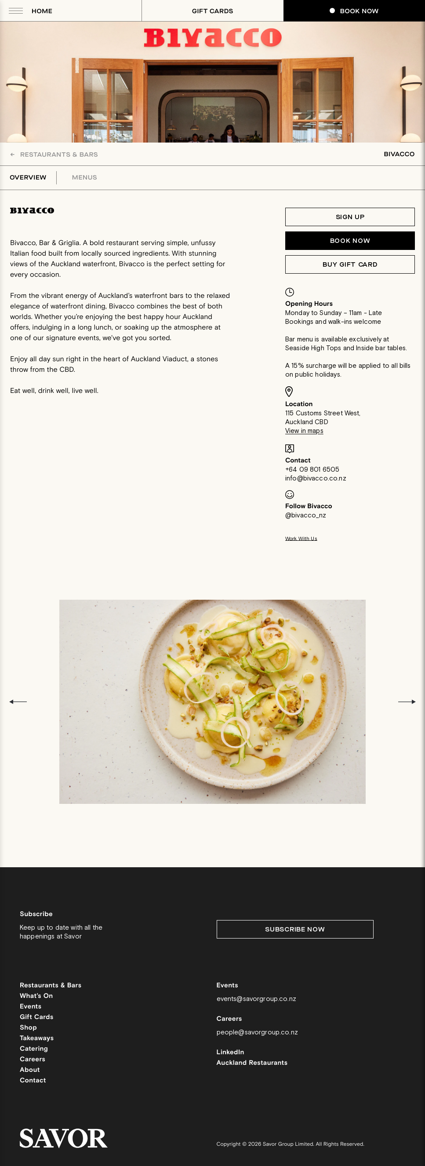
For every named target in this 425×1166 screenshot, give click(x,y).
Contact (33, 1081)
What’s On (36, 996)
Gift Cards (212, 11)
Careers (32, 1060)
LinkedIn (230, 1053)
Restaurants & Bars (54, 154)
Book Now (354, 11)
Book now (350, 241)
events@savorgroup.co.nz (256, 999)
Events (31, 1007)
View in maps (304, 431)
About (30, 1070)
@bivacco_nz (306, 515)
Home (42, 11)
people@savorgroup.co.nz (257, 1032)
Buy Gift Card (350, 264)
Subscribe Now (295, 929)
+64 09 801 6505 (312, 470)
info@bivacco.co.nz (315, 478)
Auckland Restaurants (252, 1063)
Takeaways (37, 1038)
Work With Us (301, 538)
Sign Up (350, 217)
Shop (28, 1028)
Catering (34, 1049)
